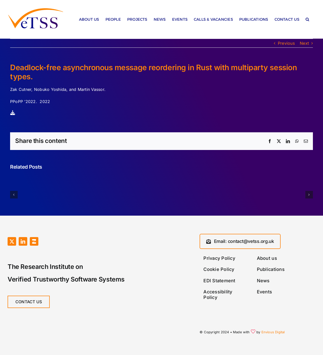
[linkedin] (23, 241)
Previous (286, 43)
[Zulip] (34, 241)
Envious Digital (273, 332)
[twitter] (12, 241)
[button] (307, 20)
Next (304, 43)
